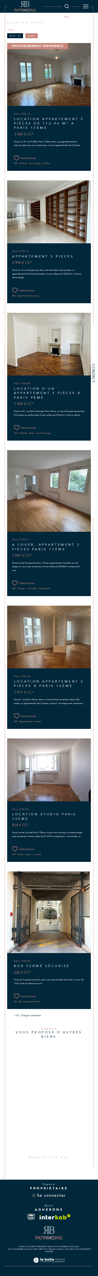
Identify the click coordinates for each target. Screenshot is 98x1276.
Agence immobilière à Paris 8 (23, 17)
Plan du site (31, 1249)
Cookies (49, 1252)
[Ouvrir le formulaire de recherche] (66, 6)
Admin (60, 1249)
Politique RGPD (83, 1249)
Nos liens (69, 1249)
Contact (93, 373)
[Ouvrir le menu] (86, 6)
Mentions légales (47, 1249)
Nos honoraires (16, 1249)
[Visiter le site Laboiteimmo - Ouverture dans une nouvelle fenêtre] (49, 1264)
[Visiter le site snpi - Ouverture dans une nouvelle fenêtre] (31, 1217)
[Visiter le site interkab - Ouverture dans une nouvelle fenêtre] (55, 1216)
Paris (57, 17)
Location (47, 17)
